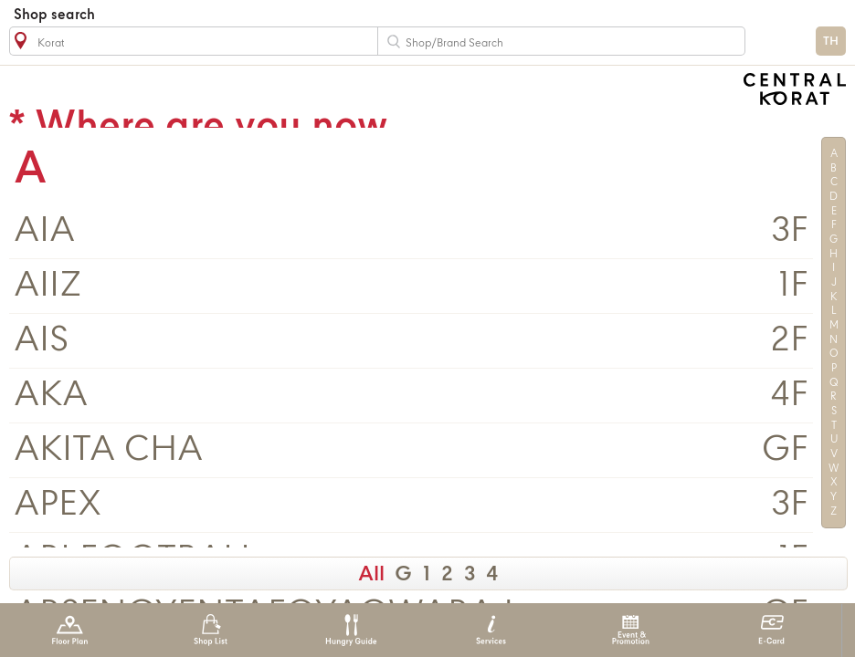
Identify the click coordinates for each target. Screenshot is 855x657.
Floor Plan (70, 630)
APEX (57, 505)
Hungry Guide (350, 630)
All (371, 574)
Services (491, 630)
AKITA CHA (108, 450)
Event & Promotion (631, 630)
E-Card (771, 630)
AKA (51, 395)
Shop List (210, 630)
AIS (41, 341)
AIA (44, 231)
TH (831, 41)
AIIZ (48, 286)
